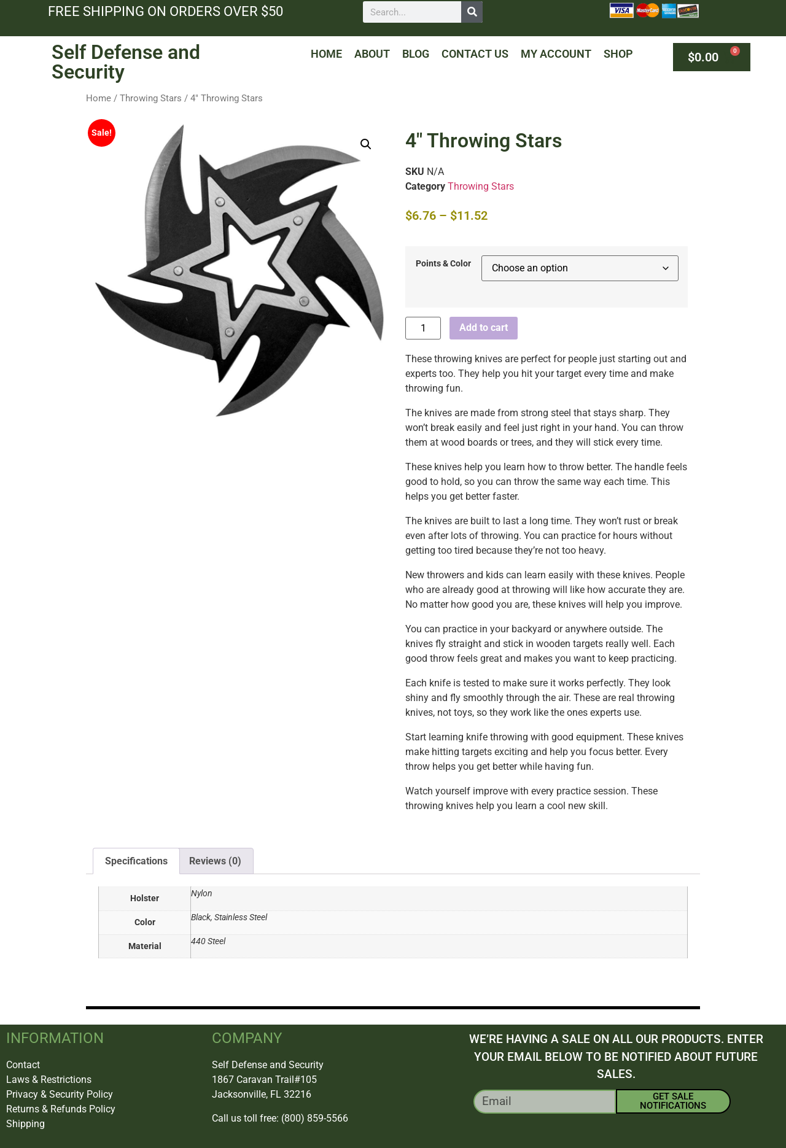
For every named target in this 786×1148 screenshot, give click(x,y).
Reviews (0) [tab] (215, 861)
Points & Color (443, 264)
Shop (618, 53)
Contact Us (475, 53)
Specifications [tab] (136, 861)
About (372, 53)
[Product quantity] (423, 328)
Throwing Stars (151, 98)
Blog (415, 53)
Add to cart (483, 327)
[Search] (472, 12)
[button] (366, 144)
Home (326, 53)
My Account (556, 53)
